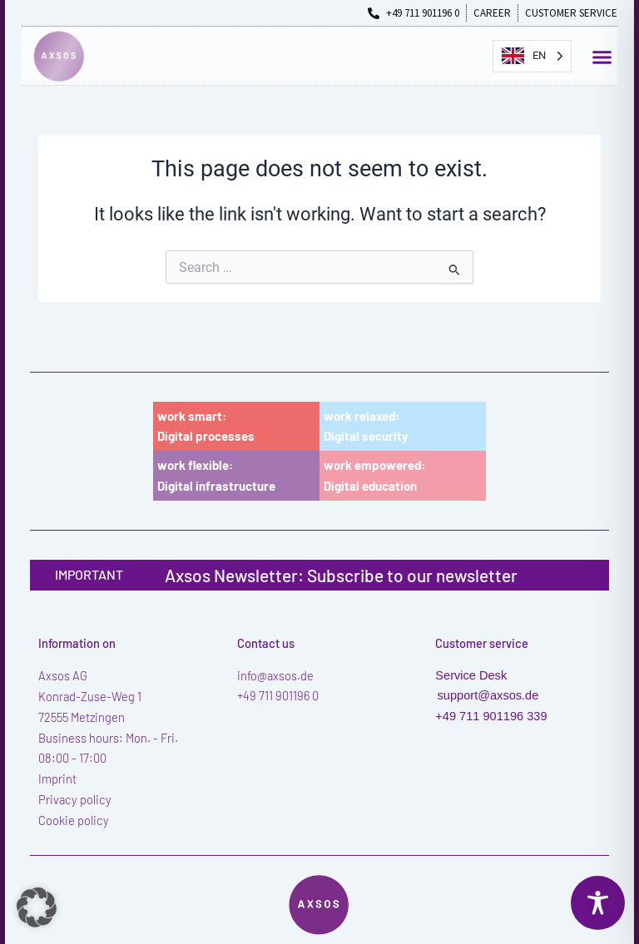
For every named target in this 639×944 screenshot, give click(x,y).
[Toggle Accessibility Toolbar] (598, 903)
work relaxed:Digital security (366, 426)
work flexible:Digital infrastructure (216, 475)
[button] (602, 57)
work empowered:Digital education (374, 475)
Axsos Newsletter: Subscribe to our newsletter (341, 575)
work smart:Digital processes (206, 426)
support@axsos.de (488, 695)
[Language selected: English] (532, 56)
